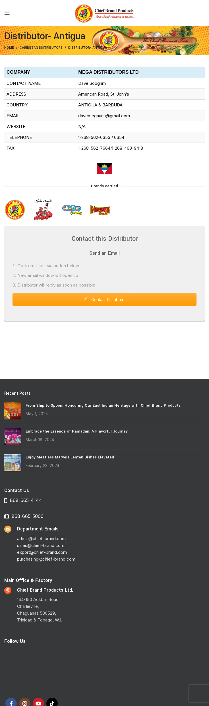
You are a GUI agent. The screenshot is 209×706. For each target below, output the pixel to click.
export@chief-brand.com (42, 552)
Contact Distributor (104, 299)
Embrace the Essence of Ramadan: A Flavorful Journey (77, 431)
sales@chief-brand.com (40, 545)
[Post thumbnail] (12, 410)
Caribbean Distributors (41, 48)
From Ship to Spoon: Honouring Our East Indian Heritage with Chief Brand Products (103, 405)
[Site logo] (104, 12)
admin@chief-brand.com (41, 538)
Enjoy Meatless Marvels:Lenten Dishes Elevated (70, 457)
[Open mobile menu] (7, 12)
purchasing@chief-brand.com (46, 559)
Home (9, 48)
